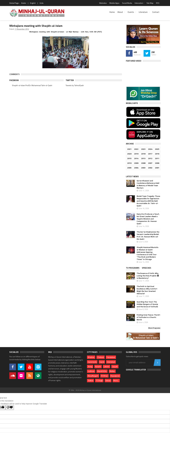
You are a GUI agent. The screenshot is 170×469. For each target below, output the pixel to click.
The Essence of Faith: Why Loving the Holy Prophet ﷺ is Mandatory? (148, 275)
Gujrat (101, 361)
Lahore (106, 366)
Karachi (98, 366)
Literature (143, 12)
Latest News (132, 176)
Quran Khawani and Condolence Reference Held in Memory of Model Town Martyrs (148, 184)
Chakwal (100, 357)
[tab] (133, 268)
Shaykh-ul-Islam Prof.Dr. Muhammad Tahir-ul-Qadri (32, 85)
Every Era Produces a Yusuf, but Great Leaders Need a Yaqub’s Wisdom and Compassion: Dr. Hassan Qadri (148, 219)
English (33, 3)
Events (131, 12)
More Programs (154, 328)
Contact (155, 12)
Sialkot (90, 380)
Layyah (115, 366)
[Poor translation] (9, 407)
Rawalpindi (115, 375)
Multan (112, 371)
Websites (103, 3)
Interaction (139, 3)
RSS (157, 3)
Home (112, 12)
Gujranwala (92, 361)
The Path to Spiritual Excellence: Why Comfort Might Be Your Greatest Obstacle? (147, 290)
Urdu (41, 3)
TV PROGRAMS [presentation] (132, 267)
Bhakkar (91, 357)
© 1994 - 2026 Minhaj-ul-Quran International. (85, 390)
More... (116, 380)
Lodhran (91, 371)
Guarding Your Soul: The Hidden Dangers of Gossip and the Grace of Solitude (147, 304)
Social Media (127, 3)
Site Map (149, 3)
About (120, 12)
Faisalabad (111, 357)
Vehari (108, 380)
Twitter (70, 80)
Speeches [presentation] (146, 267)
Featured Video (133, 60)
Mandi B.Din (102, 371)
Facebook (14, 80)
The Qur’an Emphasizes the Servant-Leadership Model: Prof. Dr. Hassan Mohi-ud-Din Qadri (148, 235)
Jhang (90, 366)
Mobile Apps (114, 3)
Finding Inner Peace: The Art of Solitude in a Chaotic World (148, 317)
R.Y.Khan (104, 375)
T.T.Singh (99, 380)
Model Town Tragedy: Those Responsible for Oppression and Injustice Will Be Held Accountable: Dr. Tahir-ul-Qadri (148, 201)
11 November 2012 (22, 29)
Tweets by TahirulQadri (75, 85)
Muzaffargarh (93, 375)
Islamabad (111, 361)
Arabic (23, 3)
